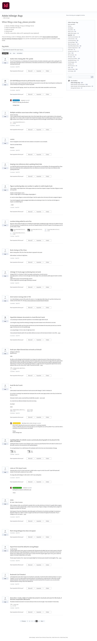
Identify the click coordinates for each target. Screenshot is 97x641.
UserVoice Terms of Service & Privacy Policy (43, 637)
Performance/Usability (72, 58)
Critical (48, 71)
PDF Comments (71, 55)
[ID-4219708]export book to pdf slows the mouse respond (27, 81)
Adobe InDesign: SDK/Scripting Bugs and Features (81, 86)
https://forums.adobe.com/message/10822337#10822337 (37, 300)
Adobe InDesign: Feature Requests (78, 84)
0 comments (12, 125)
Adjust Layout (71, 31)
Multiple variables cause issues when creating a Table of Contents (30, 112)
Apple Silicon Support (72, 33)
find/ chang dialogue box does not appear (23, 531)
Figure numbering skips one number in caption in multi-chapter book (31, 186)
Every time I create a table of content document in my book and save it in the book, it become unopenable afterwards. (36, 598)
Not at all (31, 71)
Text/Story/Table (71, 69)
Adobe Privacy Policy (64, 637)
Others (69, 53)
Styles (69, 67)
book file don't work (16, 385)
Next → (42, 621)
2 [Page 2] (29, 621)
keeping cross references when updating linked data (26, 164)
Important (40, 71)
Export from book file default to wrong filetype (24, 547)
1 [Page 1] (27, 621)
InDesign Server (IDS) (72, 51)
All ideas (69, 26)
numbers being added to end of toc (21, 221)
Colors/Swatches (71, 38)
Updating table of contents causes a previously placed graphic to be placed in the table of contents (34, 440)
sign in (78, 15)
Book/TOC (18, 66)
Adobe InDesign (32, 637)
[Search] (92, 77)
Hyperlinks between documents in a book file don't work (27, 317)
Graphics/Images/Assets (73, 47)
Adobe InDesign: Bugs (75, 82)
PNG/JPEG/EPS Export (72, 60)
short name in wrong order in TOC (20, 297)
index (11, 500)
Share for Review (71, 65)
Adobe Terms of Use (55, 637)
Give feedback (74, 80)
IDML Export (70, 49)
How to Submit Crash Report (50, 37)
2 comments (12, 66)
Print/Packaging (71, 62)
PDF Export (70, 56)
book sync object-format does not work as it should (25, 349)
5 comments (12, 371)
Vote (5, 62)
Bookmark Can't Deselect (18, 574)
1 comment (12, 207)
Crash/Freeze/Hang (72, 40)
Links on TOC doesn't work (18, 468)
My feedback (19, 53)
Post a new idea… (72, 24)
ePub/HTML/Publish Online (73, 46)
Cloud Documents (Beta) (73, 37)
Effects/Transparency (72, 44)
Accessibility (70, 29)
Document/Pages (71, 42)
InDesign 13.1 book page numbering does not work (25, 272)
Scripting (70, 64)
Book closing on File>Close (18, 250)
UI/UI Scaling (70, 71)
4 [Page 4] (34, 621)
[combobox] (80, 77)
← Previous (23, 621)
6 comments (12, 335)
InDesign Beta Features (75, 88)
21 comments (12, 90)
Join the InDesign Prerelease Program (12, 38)
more (12, 204)
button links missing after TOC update (21, 59)
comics (12, 139)
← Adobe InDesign (5, 18)
